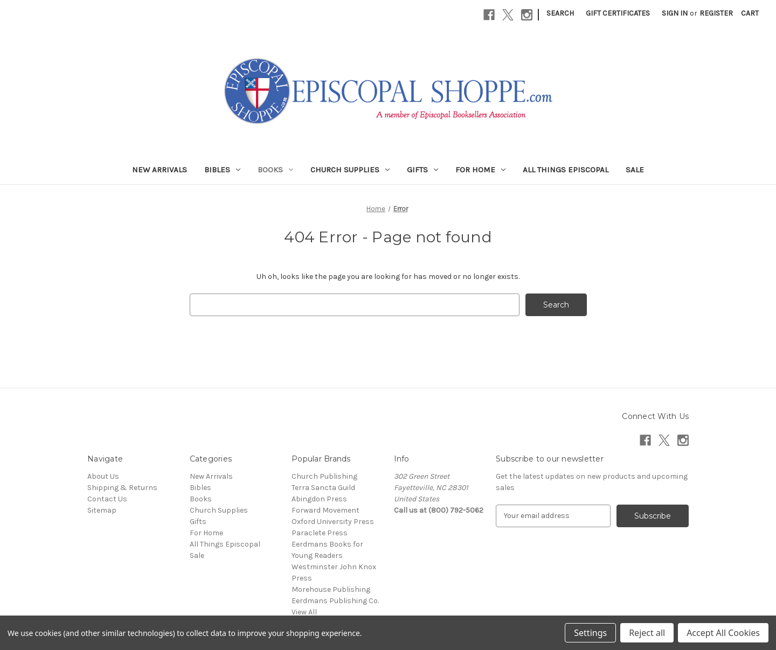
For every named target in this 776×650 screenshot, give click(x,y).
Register (716, 13)
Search (560, 13)
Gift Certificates (618, 13)
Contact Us (107, 499)
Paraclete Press (320, 532)
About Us (103, 476)
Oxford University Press (333, 521)
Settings (590, 633)
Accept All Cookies (723, 633)
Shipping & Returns (122, 487)
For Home (480, 169)
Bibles (222, 169)
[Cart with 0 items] (750, 13)
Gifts (422, 169)
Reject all (647, 633)
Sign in (675, 13)
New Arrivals (159, 169)
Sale (635, 169)
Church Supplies (350, 169)
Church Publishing (324, 476)
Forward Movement (325, 510)
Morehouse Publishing (331, 589)
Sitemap (101, 510)
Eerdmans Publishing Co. (335, 600)
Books (275, 169)
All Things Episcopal (565, 169)
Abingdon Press (319, 499)
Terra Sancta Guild (323, 487)
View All (304, 612)
